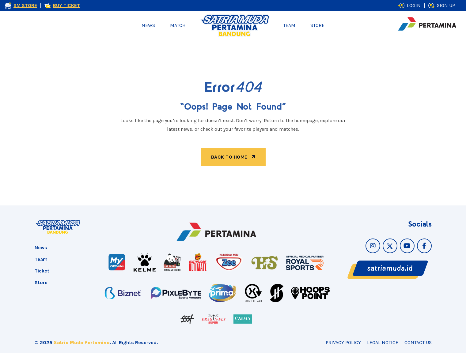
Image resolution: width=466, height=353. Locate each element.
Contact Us (418, 342)
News (148, 25)
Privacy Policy (343, 342)
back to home (233, 157)
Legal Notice (382, 342)
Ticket (42, 271)
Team (289, 25)
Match (178, 25)
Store (317, 25)
